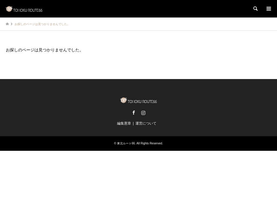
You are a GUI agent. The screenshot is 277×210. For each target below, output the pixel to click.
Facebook (134, 113)
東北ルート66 (126, 143)
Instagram (143, 113)
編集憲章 (124, 123)
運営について (145, 123)
